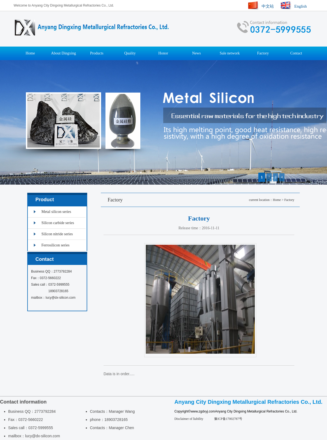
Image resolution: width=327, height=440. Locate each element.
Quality (130, 53)
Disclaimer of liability (188, 419)
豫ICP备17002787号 (228, 419)
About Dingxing (63, 53)
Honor (163, 53)
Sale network (230, 53)
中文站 (268, 6)
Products (97, 53)
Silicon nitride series (57, 234)
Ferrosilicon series (55, 245)
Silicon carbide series (57, 223)
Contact (296, 53)
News (196, 53)
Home (30, 53)
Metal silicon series (56, 212)
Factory (263, 53)
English (300, 6)
